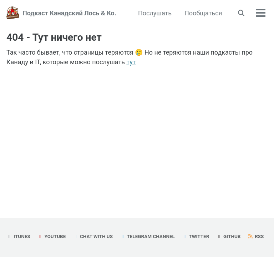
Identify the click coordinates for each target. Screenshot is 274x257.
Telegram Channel (147, 236)
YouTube (51, 236)
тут (131, 62)
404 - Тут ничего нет (54, 37)
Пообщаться (203, 13)
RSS (256, 236)
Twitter (195, 236)
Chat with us (93, 236)
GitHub (228, 236)
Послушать (155, 13)
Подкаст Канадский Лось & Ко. (69, 13)
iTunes (18, 236)
